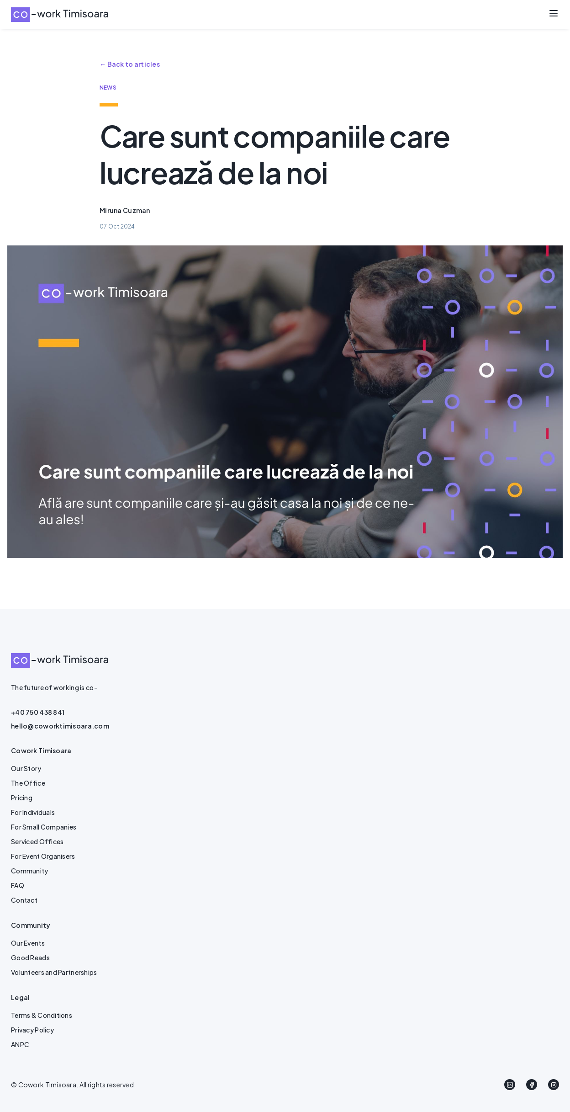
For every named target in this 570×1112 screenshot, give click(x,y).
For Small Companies (43, 827)
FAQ (17, 885)
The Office (28, 783)
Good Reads (30, 957)
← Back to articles (130, 64)
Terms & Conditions (41, 1015)
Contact (24, 900)
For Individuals (33, 812)
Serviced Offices (37, 841)
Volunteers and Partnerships (54, 972)
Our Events (28, 943)
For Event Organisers (43, 856)
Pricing (21, 797)
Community (29, 871)
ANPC (20, 1044)
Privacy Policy (32, 1030)
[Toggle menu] (553, 13)
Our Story (26, 768)
